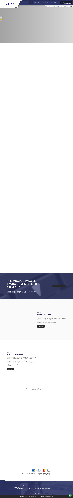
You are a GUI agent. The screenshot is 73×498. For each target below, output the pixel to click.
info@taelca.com (64, 6)
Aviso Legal (32, 493)
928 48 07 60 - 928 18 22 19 (54, 6)
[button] (37, 2)
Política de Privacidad (39, 493)
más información (59, 286)
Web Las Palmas (50, 496)
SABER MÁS (41, 326)
